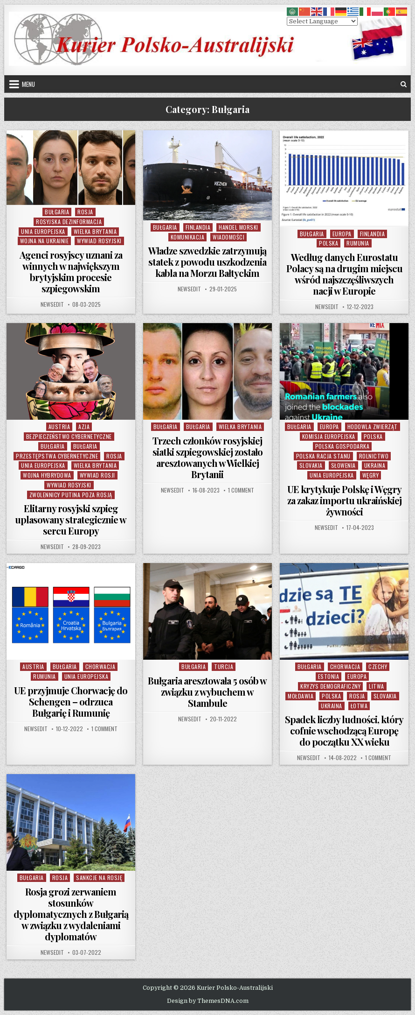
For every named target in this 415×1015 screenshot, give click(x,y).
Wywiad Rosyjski (99, 241)
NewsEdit (52, 304)
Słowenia (343, 465)
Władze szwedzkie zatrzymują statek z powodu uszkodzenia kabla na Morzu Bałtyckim (207, 261)
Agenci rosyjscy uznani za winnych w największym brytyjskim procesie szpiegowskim (71, 271)
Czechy (377, 666)
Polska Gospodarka (342, 446)
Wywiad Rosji (97, 475)
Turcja (223, 666)
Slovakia (311, 465)
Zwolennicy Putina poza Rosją (70, 495)
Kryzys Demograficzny (330, 686)
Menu (28, 84)
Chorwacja (100, 666)
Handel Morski (238, 227)
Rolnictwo (374, 456)
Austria (59, 426)
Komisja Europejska (328, 436)
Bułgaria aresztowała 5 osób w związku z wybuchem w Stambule (207, 691)
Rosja (85, 212)
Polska (328, 243)
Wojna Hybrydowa (47, 475)
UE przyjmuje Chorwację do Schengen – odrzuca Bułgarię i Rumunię (70, 701)
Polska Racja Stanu (323, 456)
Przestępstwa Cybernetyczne (57, 456)
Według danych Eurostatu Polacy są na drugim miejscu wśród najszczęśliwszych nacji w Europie (344, 274)
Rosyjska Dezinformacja (69, 222)
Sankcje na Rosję (99, 877)
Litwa (376, 686)
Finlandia (198, 227)
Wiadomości (228, 237)
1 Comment (241, 490)
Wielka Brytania (95, 231)
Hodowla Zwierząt (372, 426)
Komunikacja (188, 237)
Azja (84, 426)
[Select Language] (322, 21)
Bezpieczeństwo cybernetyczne (69, 436)
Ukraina (375, 465)
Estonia (328, 676)
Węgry (370, 475)
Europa (342, 234)
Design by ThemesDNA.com (208, 1001)
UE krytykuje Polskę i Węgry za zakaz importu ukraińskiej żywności (344, 500)
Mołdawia (300, 696)
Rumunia (357, 243)
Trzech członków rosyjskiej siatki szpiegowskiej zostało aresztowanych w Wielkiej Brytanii (207, 457)
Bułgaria (57, 212)
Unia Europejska (43, 231)
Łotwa (359, 706)
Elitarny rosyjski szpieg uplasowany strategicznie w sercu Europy (70, 519)
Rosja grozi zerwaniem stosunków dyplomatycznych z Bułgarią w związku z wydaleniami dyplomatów (71, 914)
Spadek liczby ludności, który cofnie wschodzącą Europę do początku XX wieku (344, 730)
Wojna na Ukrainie (44, 241)
